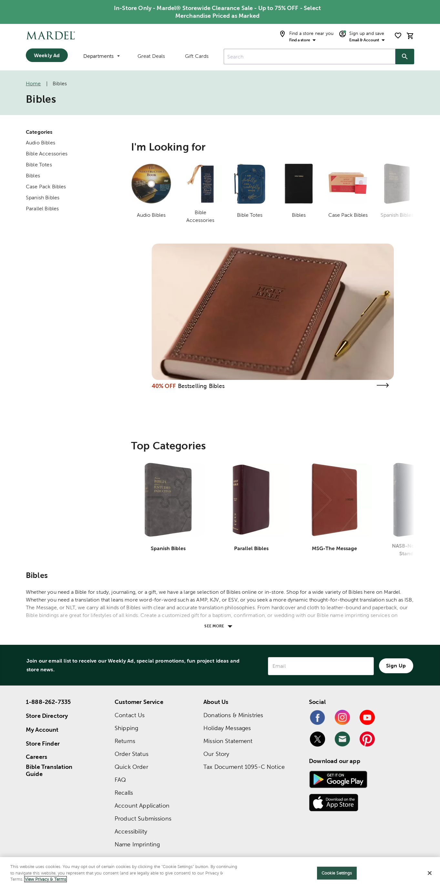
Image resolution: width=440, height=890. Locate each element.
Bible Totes (39, 164)
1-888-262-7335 (48, 701)
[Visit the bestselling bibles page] (383, 385)
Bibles (33, 175)
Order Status (131, 753)
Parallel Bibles (42, 208)
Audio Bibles (40, 142)
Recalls (124, 792)
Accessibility (131, 831)
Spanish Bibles (42, 197)
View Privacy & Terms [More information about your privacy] (45, 879)
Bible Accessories (47, 153)
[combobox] (309, 56)
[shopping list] (398, 35)
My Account (42, 729)
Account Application (142, 805)
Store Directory (47, 715)
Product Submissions (143, 818)
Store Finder (43, 743)
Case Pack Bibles (46, 186)
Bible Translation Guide (49, 770)
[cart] (410, 35)
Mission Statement (228, 741)
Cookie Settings (337, 873)
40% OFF (164, 385)
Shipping (126, 728)
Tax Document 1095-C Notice (244, 766)
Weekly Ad (47, 55)
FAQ (120, 779)
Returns (125, 741)
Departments (101, 56)
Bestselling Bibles (201, 385)
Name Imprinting (137, 844)
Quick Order (131, 766)
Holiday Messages (227, 728)
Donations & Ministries (233, 715)
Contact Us (130, 715)
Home (33, 83)
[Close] (430, 873)
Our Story (216, 753)
